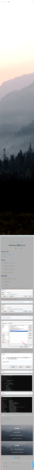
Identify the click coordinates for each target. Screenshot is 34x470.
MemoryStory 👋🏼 (5, 1)
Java (22, 241)
